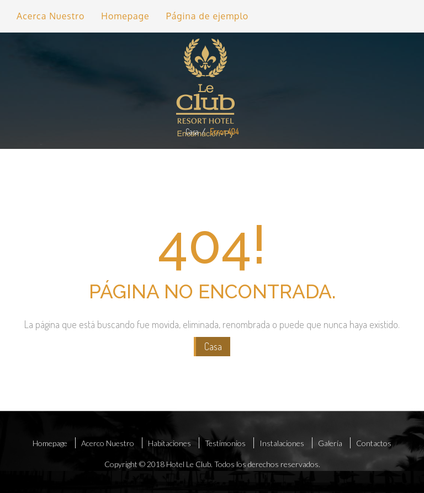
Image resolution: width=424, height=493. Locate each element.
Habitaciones (169, 443)
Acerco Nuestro (107, 443)
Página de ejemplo (207, 16)
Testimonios (225, 443)
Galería (330, 443)
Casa (192, 131)
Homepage (125, 16)
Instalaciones (281, 443)
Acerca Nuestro (50, 16)
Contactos (373, 443)
